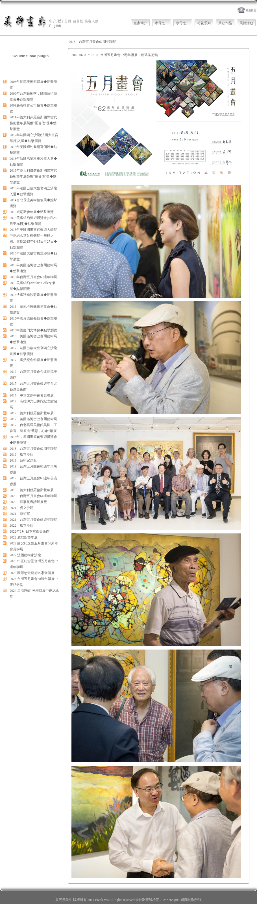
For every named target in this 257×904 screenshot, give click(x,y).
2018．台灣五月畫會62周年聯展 (33, 449)
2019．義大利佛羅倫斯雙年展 (32, 490)
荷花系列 (204, 23)
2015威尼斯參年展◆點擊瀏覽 (32, 212)
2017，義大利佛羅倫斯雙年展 (32, 413)
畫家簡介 (140, 23)
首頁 (67, 21)
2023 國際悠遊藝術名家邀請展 (32, 573)
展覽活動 (246, 23)
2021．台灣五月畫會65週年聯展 (33, 520)
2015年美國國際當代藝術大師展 (33, 230)
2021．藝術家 (20, 514)
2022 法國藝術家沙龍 (25, 555)
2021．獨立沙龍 (21, 508)
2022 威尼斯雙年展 (24, 537)
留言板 (78, 21)
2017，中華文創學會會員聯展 (32, 395)
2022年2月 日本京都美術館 (29, 531)
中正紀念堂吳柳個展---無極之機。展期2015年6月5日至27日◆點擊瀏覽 (33, 241)
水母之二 (183, 23)
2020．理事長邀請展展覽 (28, 502)
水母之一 (161, 23)
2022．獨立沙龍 (21, 526)
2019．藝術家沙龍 (23, 460)
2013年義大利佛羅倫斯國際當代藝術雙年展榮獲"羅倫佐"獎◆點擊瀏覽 (33, 176)
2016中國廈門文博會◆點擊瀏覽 (33, 330)
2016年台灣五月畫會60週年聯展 (33, 277)
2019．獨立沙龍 (21, 455)
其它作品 (225, 23)
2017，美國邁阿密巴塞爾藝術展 (33, 419)
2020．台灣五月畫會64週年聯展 (33, 496)
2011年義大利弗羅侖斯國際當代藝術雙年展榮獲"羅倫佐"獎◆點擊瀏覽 (33, 123)
